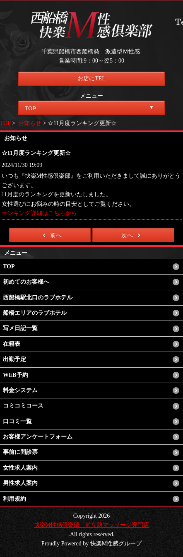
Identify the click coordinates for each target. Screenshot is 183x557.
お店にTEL (91, 78)
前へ (51, 235)
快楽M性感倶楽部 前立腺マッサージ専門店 (91, 525)
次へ (132, 235)
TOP (5, 123)
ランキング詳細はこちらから (39, 213)
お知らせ (29, 123)
